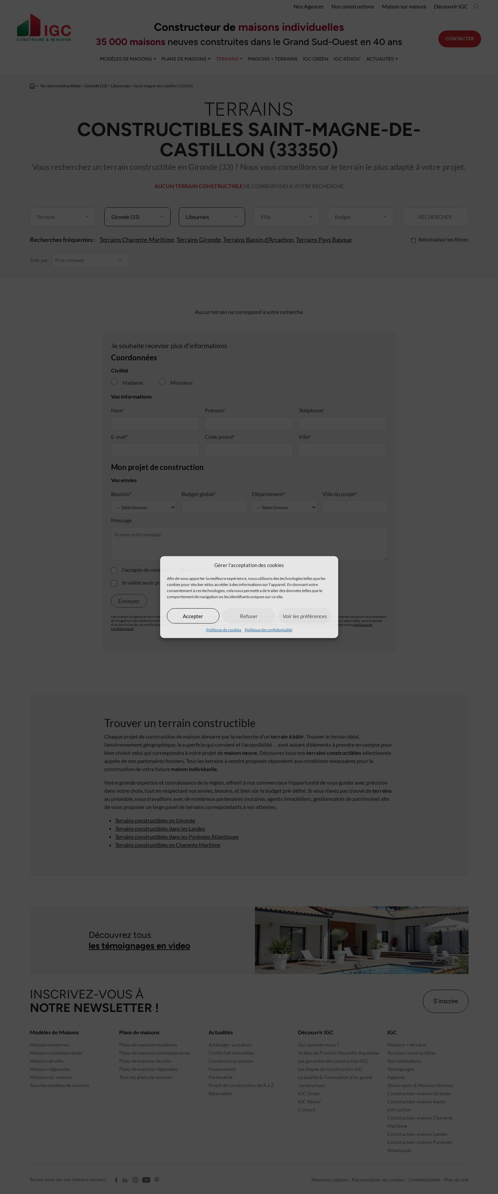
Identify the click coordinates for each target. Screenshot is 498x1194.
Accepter (193, 616)
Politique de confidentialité (268, 629)
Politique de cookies (223, 629)
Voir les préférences (305, 616)
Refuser (249, 616)
